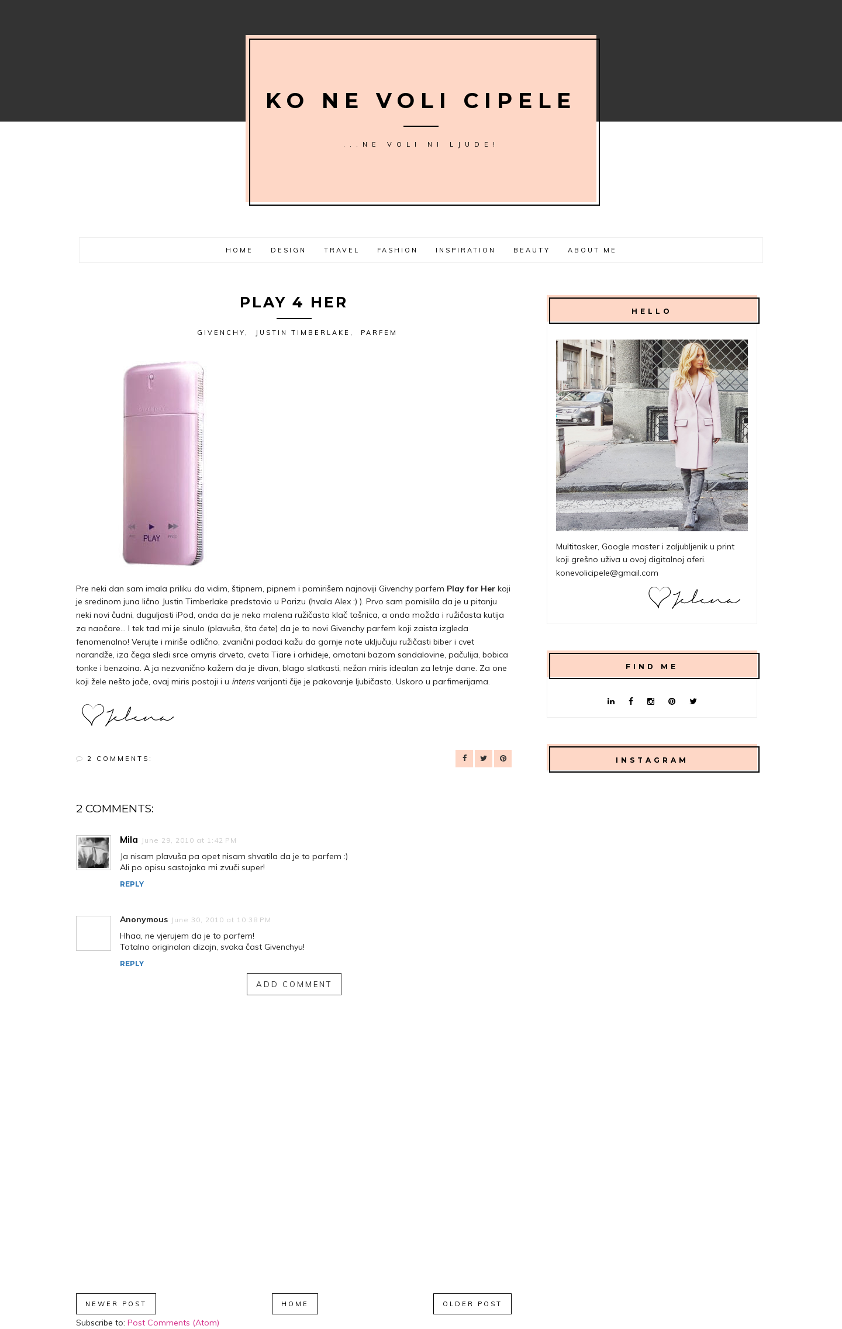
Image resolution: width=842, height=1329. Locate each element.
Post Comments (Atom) (173, 1322)
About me (592, 250)
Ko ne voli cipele (421, 100)
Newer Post (116, 1304)
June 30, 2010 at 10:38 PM (221, 919)
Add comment (294, 984)
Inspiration (466, 250)
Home (239, 250)
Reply (132, 884)
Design (288, 250)
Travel (342, 250)
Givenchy (221, 332)
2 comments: (120, 759)
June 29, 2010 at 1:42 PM (189, 840)
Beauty (531, 250)
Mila (129, 839)
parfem (379, 332)
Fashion (397, 250)
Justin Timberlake (303, 332)
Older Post (472, 1304)
